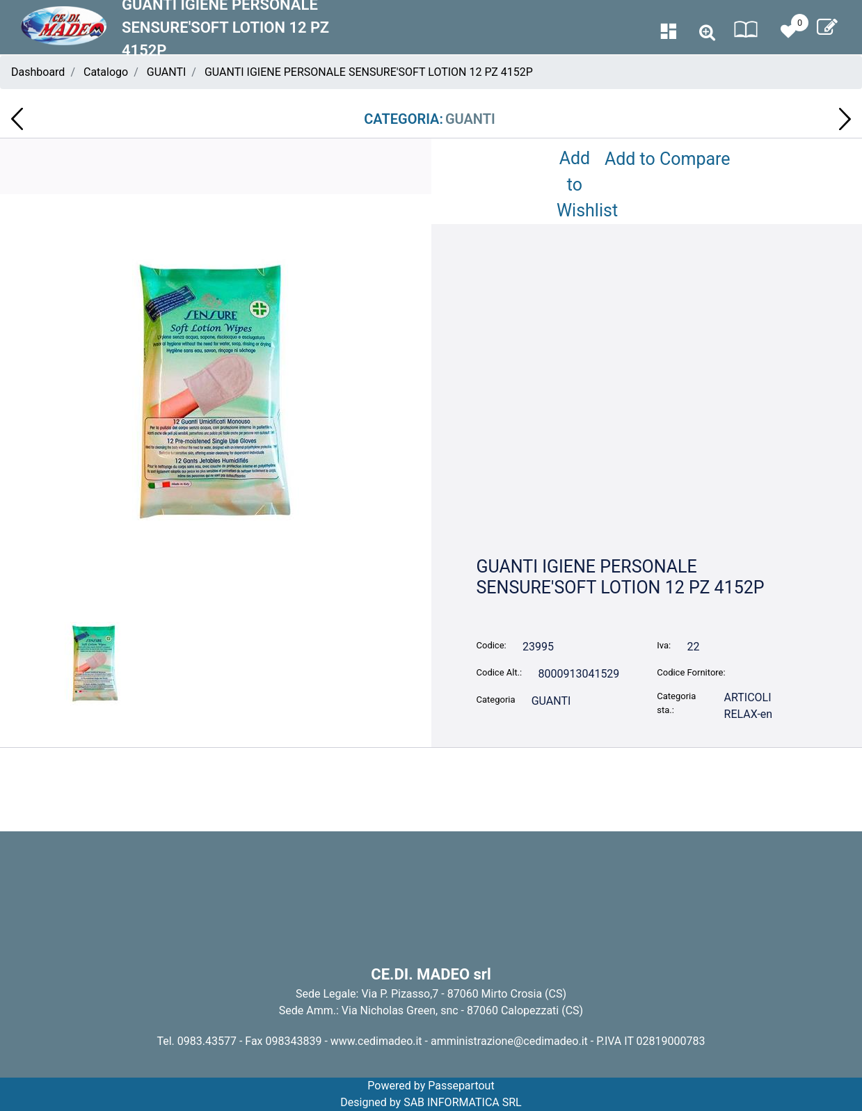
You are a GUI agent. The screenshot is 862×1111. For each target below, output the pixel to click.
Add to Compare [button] (668, 159)
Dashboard (38, 72)
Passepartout (461, 1085)
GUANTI (166, 72)
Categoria (496, 699)
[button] (707, 33)
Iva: (664, 645)
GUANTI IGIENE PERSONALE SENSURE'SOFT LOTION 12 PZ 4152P (369, 72)
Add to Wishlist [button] (577, 184)
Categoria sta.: (676, 703)
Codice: (491, 645)
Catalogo (105, 72)
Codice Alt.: (499, 672)
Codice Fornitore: (691, 672)
